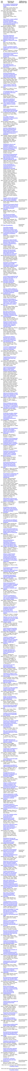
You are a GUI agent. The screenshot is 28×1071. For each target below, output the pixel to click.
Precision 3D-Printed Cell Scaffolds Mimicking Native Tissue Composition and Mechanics (9, 651)
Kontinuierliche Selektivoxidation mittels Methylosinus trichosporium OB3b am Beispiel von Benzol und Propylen (10, 569)
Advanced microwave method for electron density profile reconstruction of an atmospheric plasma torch (10, 54)
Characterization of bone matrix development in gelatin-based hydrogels (10, 962)
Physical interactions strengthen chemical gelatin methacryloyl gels (10, 706)
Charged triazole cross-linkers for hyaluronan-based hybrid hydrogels (10, 1002)
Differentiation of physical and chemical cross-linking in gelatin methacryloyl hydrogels (10, 499)
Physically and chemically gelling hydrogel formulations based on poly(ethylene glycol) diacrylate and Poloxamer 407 (10, 932)
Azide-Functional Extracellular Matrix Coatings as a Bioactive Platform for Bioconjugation (10, 629)
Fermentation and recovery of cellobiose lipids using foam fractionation (9, 358)
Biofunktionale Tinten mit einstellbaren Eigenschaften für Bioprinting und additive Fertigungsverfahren (10, 774)
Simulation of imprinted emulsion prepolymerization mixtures (10, 1041)
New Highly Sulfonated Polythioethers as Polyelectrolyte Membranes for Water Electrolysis (10, 118)
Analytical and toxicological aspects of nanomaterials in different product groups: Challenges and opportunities (9, 368)
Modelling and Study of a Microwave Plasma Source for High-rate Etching (10, 681)
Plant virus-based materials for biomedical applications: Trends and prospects (10, 732)
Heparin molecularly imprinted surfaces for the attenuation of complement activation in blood (10, 1049)
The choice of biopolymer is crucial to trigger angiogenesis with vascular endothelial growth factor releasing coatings (10, 597)
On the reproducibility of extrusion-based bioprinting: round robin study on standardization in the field (9, 166)
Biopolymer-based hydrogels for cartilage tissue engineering (10, 1013)
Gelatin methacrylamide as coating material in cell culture (10, 1018)
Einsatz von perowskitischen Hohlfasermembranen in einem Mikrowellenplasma (10, 698)
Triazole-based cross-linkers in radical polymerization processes (10, 765)
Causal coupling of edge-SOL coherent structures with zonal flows (9, 86)
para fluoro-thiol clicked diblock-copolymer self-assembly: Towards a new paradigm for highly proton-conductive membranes (10, 431)
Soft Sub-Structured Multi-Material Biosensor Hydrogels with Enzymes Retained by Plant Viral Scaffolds (10, 216)
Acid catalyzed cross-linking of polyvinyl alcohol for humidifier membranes (10, 521)
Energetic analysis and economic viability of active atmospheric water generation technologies (10, 199)
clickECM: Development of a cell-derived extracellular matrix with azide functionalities (10, 942)
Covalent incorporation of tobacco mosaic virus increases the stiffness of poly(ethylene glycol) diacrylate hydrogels (10, 873)
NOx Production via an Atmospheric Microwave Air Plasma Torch (9, 65)
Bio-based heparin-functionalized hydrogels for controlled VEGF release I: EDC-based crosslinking (10, 978)
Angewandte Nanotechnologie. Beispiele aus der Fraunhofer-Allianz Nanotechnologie (10, 851)
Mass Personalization (8, 225)
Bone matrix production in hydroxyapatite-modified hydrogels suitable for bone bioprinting (9, 894)
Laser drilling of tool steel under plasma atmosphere (10, 759)
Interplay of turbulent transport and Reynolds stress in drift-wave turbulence (10, 48)
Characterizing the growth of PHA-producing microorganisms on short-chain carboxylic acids (10, 110)
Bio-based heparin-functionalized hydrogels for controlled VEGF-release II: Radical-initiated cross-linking (10, 1033)
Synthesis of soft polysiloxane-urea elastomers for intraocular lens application (10, 714)
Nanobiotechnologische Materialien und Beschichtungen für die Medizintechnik (10, 855)
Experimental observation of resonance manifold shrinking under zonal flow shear (9, 576)
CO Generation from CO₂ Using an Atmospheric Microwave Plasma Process (10, 92)
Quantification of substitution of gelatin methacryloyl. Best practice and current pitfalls (10, 750)
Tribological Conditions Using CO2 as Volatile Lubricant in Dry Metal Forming (10, 675)
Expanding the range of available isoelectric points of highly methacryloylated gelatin (10, 689)
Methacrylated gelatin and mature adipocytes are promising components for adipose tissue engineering (10, 970)
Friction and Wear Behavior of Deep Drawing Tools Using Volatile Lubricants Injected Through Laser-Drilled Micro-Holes (10, 465)
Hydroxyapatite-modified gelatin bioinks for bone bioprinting (10, 1025)
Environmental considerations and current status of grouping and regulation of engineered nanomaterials (10, 475)
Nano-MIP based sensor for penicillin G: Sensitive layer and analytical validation (10, 741)
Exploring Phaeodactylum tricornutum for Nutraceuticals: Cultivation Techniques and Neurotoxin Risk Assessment (10, 75)
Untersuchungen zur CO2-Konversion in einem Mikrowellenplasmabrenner (9, 666)
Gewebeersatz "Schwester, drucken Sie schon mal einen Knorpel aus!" (9, 1060)
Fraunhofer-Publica (14, 1066)
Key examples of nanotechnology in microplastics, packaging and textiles (10, 5)
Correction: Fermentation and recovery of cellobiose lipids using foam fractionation (9, 348)
